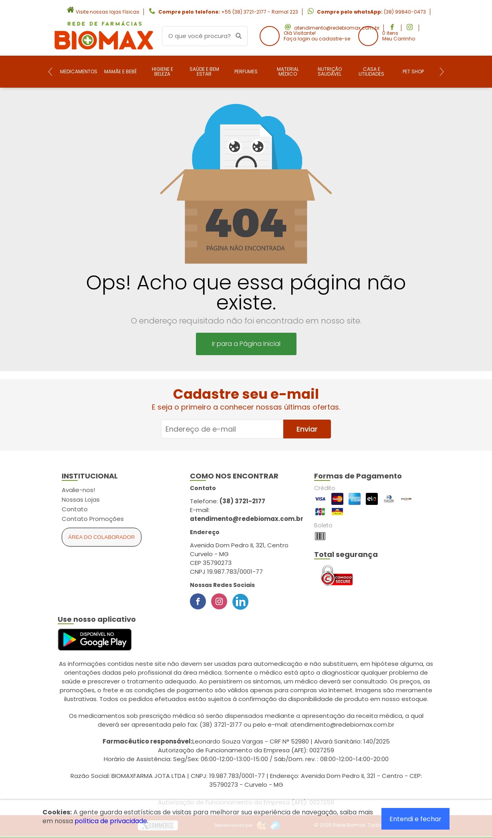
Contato (75, 509)
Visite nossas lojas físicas (107, 11)
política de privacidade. (111, 821)
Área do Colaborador (101, 537)
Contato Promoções (93, 518)
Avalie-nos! (78, 490)
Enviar (307, 429)
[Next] (441, 71)
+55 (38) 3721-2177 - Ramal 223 (259, 11)
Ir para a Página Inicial (246, 343)
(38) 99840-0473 (405, 11)
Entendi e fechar (415, 819)
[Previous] (50, 71)
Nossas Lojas (81, 499)
